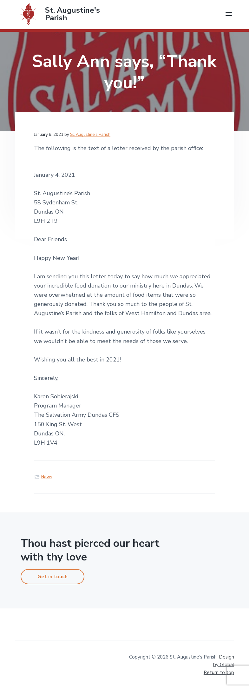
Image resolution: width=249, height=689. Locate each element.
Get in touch (52, 576)
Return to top (219, 672)
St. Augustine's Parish (72, 14)
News (46, 477)
